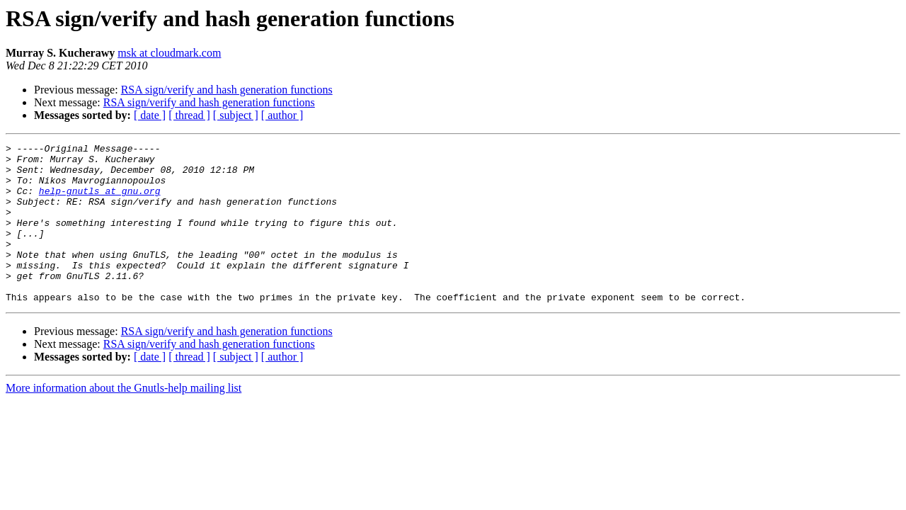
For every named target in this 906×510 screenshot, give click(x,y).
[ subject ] (235, 115)
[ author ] (282, 115)
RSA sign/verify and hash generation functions (227, 90)
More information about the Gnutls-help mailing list (123, 420)
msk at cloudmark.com (169, 53)
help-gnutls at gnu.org (100, 201)
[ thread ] (189, 115)
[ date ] (150, 115)
